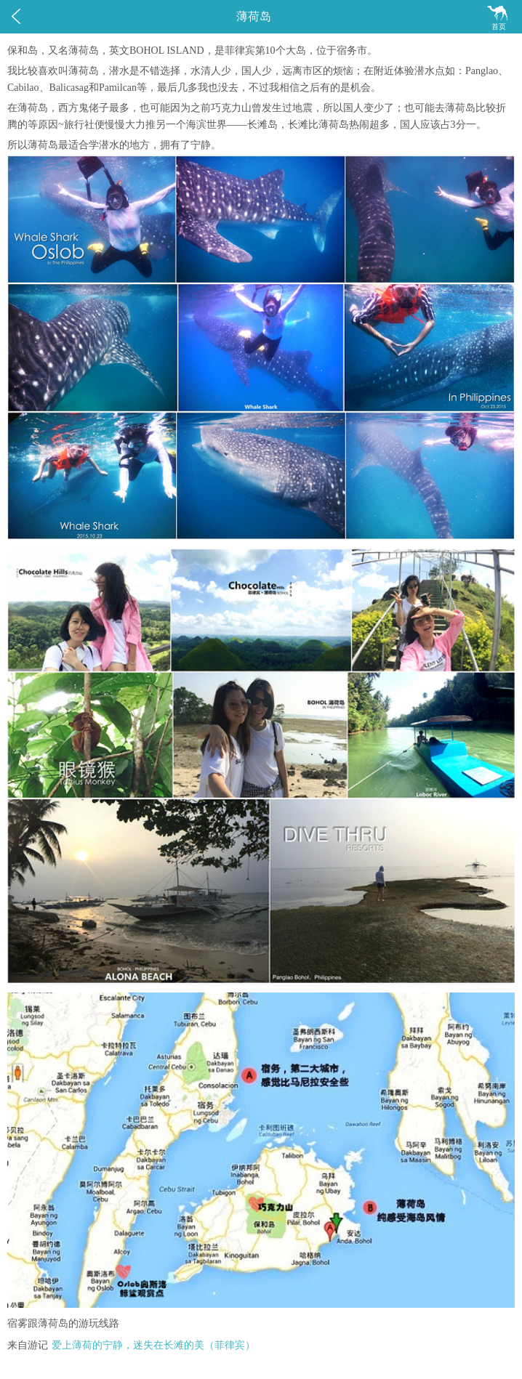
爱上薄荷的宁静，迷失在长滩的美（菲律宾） (153, 1345)
